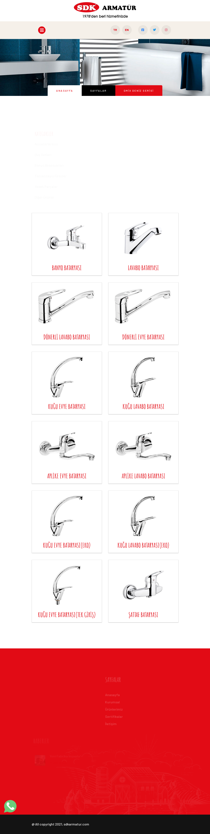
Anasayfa (64, 90)
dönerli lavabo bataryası (66, 337)
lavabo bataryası (143, 268)
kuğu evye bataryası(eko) (67, 545)
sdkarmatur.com (76, 824)
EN (127, 30)
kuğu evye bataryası (67, 406)
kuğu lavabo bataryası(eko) (143, 545)
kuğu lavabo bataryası (143, 406)
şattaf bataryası (143, 615)
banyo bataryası (66, 268)
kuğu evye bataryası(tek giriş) (67, 615)
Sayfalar (98, 90)
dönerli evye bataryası (143, 337)
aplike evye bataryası (66, 476)
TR (115, 30)
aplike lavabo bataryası (143, 476)
